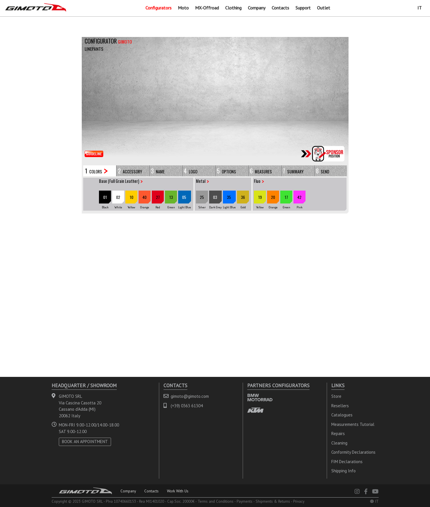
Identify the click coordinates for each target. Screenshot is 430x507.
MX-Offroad (207, 8)
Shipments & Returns (273, 501)
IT (419, 8)
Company (256, 8)
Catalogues (342, 415)
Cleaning (339, 443)
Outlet (323, 8)
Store (336, 396)
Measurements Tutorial (352, 424)
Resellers (340, 405)
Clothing (233, 8)
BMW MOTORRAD (260, 397)
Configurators (158, 8)
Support (303, 8)
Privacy (298, 501)
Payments (244, 501)
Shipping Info (343, 470)
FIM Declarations (347, 461)
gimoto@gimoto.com (190, 396)
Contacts (280, 8)
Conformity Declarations (353, 452)
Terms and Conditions (216, 501)
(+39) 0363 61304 (187, 405)
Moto (183, 8)
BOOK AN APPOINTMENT (85, 441)
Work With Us (177, 491)
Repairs (338, 433)
